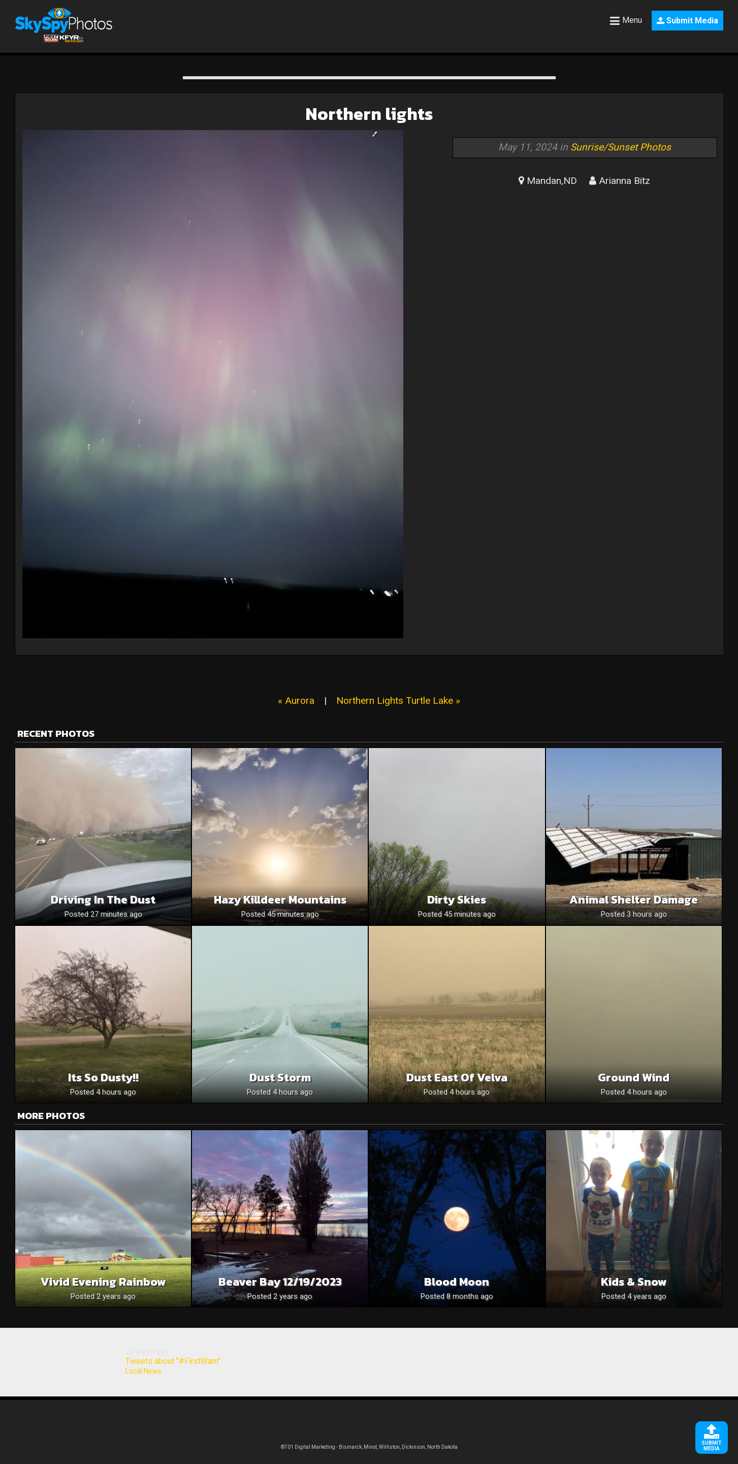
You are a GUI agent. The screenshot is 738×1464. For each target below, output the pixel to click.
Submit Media (687, 20)
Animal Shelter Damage (633, 900)
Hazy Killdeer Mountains (280, 900)
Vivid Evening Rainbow (103, 1282)
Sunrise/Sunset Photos (620, 147)
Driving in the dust (103, 900)
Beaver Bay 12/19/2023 (280, 1282)
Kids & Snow (634, 1282)
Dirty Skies (456, 900)
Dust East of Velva (456, 1077)
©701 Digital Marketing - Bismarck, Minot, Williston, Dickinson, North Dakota (369, 1447)
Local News (143, 1371)
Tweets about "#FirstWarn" (172, 1361)
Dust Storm (280, 1077)
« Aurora (296, 700)
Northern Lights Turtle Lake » (398, 700)
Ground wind (633, 1077)
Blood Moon (456, 1282)
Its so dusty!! (103, 1077)
